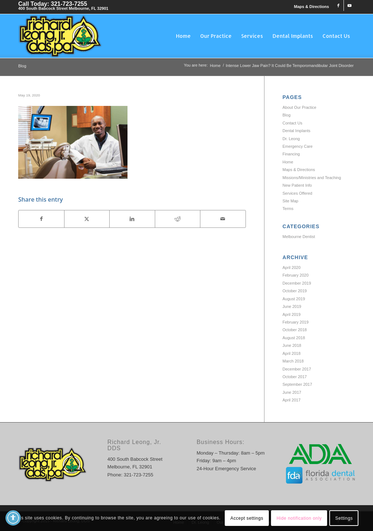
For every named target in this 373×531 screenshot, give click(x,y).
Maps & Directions (311, 6)
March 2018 (293, 361)
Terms (288, 208)
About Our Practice (300, 107)
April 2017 (292, 400)
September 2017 (297, 384)
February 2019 (296, 322)
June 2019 (292, 306)
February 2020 (296, 275)
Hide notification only (299, 518)
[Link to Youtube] (349, 5)
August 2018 (294, 338)
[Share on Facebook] (41, 218)
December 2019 (297, 283)
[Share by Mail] (223, 218)
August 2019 (294, 299)
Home (288, 162)
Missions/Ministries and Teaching (312, 177)
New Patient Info (297, 185)
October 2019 (295, 291)
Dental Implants (296, 130)
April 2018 (292, 353)
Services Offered (298, 193)
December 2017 (297, 369)
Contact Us (292, 123)
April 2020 (292, 267)
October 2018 (295, 330)
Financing (291, 154)
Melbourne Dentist (299, 236)
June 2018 (292, 345)
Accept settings (247, 518)
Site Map (290, 201)
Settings (344, 518)
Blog (22, 66)
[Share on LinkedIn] (132, 218)
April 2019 (292, 314)
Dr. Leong (291, 138)
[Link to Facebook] (338, 5)
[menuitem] (309, 7)
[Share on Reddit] (177, 218)
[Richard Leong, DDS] (60, 36)
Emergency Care (298, 146)
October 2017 (295, 377)
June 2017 (292, 392)
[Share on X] (87, 218)
